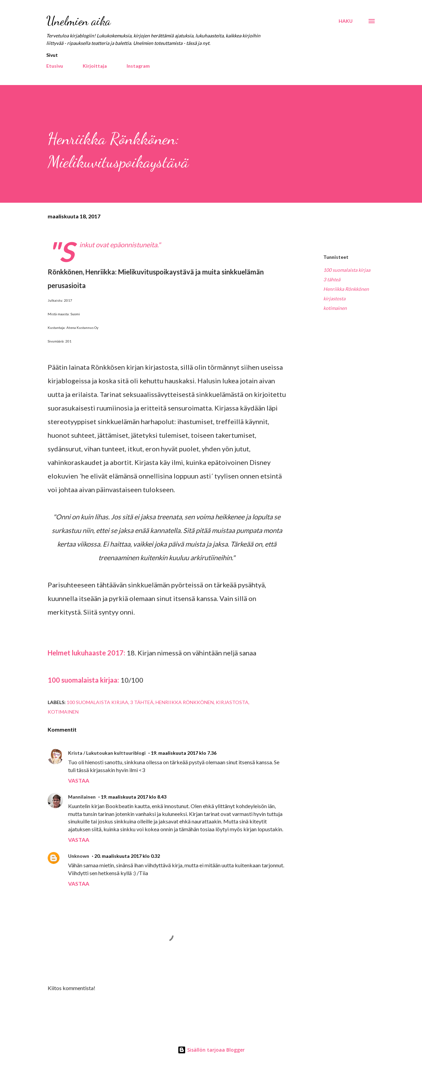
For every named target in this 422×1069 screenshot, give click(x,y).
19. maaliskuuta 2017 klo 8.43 (133, 797)
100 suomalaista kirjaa (346, 270)
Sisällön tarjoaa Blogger (211, 1050)
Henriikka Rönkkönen (346, 289)
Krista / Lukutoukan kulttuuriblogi (107, 753)
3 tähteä (331, 279)
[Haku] (346, 21)
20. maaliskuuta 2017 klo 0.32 (127, 856)
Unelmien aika (78, 21)
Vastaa (78, 780)
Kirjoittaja (95, 66)
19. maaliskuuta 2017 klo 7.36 (183, 753)
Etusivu (54, 66)
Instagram (138, 66)
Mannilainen (82, 797)
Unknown (78, 856)
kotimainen (335, 308)
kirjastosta (334, 298)
